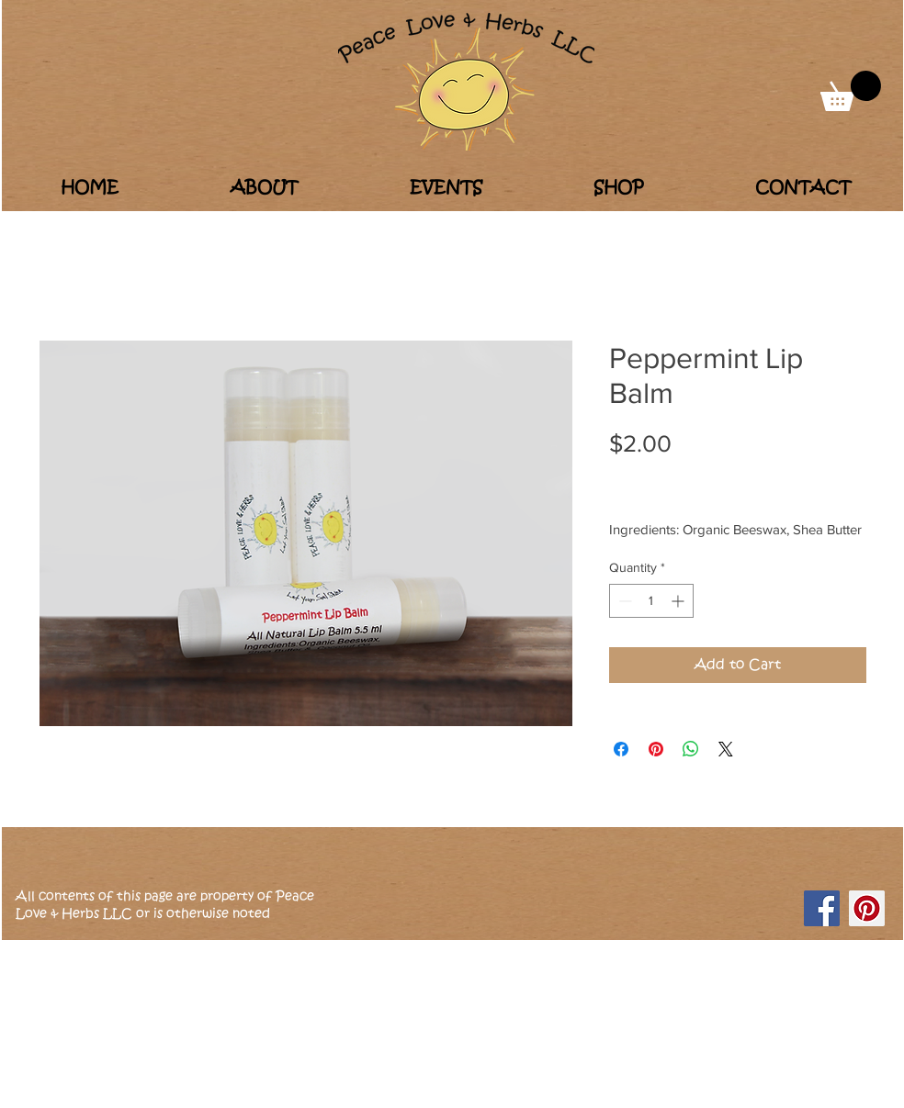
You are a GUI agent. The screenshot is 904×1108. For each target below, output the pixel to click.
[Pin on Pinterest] (656, 749)
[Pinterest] (867, 908)
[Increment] (679, 601)
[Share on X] (726, 749)
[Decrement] (623, 601)
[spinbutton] (651, 601)
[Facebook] (822, 908)
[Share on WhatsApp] (691, 749)
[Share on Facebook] (621, 749)
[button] (850, 91)
